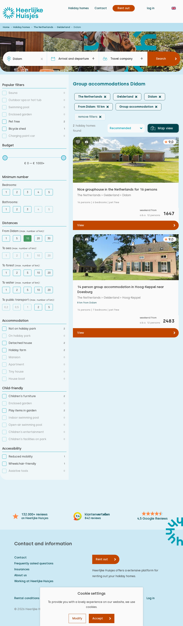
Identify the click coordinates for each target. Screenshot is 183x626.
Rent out (102, 559)
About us (20, 575)
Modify (77, 618)
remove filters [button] (87, 116)
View (80, 225)
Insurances (21, 569)
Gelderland (63, 27)
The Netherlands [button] (90, 96)
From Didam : (23, 231)
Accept (97, 618)
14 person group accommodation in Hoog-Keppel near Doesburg (120, 289)
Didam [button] (152, 96)
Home (6, 27)
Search (161, 58)
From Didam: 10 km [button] (91, 106)
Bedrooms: (9, 185)
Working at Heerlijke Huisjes (33, 581)
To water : (21, 282)
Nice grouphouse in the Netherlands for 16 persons (117, 189)
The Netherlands (43, 27)
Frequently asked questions (33, 563)
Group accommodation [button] (136, 106)
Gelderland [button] (125, 96)
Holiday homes (78, 8)
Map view (161, 128)
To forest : (21, 265)
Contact (101, 8)
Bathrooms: (10, 202)
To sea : (19, 248)
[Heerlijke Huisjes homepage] (23, 13)
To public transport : (28, 299)
